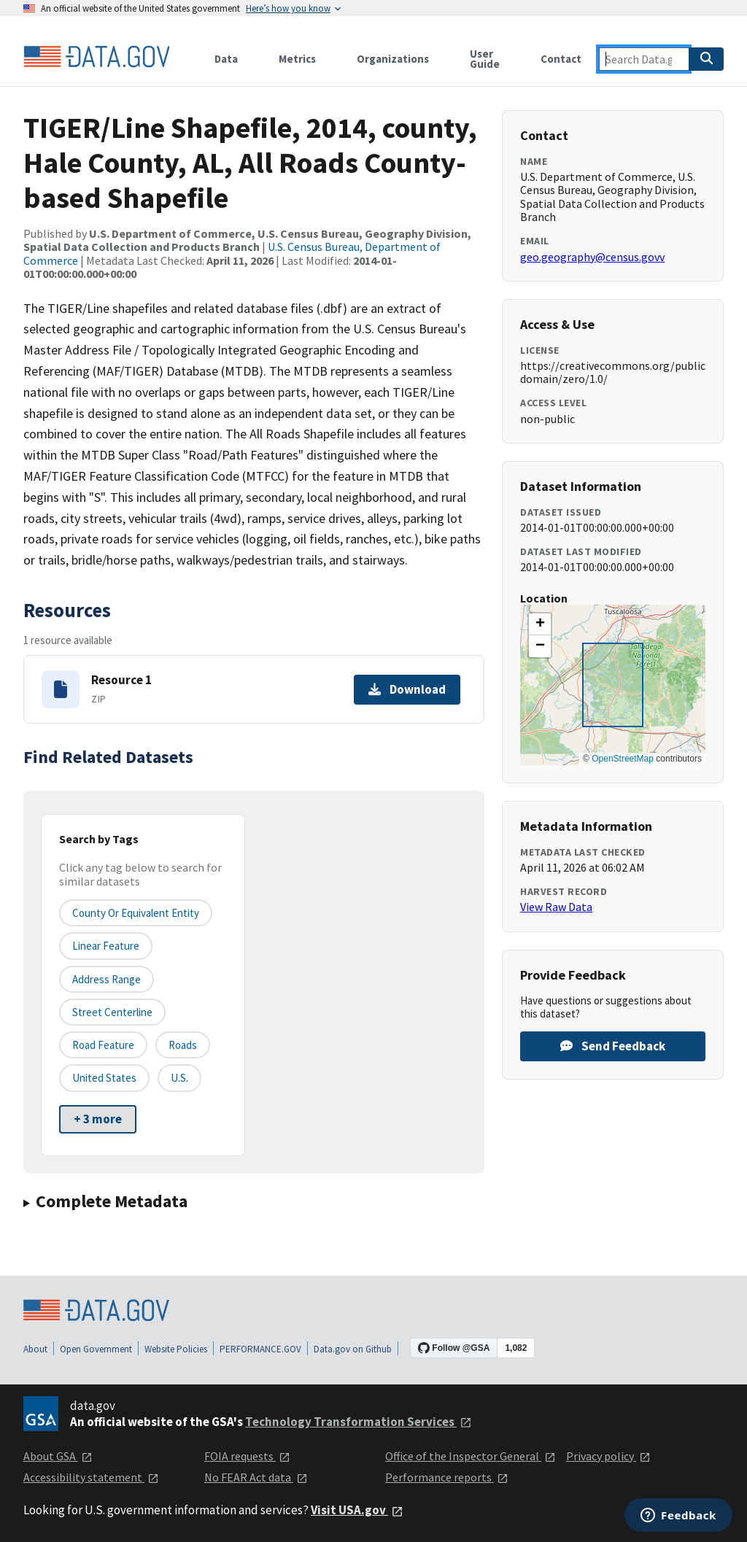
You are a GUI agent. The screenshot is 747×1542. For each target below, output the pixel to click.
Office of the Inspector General (470, 1456)
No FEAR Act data (256, 1477)
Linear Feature (105, 946)
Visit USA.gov (357, 1510)
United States (104, 1078)
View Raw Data (556, 906)
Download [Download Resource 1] (407, 689)
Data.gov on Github (353, 1349)
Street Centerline (112, 1012)
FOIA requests (247, 1456)
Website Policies (175, 1349)
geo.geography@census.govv (592, 256)
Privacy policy (608, 1456)
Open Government (96, 1349)
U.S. (179, 1078)
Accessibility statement (91, 1477)
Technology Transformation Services (358, 1422)
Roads (183, 1045)
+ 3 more (98, 1119)
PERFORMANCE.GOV (260, 1349)
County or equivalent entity (135, 913)
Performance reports (446, 1477)
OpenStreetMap (623, 758)
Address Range (106, 979)
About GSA (58, 1456)
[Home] (96, 56)
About (35, 1349)
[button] (540, 624)
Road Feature (103, 1045)
